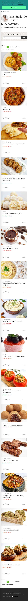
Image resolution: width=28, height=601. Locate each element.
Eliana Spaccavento (7, 76)
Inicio (2, 11)
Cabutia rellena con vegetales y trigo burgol (13, 496)
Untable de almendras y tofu (12, 321)
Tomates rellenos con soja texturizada (12, 392)
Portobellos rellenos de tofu (12, 565)
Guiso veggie (7, 109)
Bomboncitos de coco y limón (13, 213)
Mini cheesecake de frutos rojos (14, 356)
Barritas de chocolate (10, 460)
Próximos (17, 46)
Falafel (5, 74)
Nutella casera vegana (10, 248)
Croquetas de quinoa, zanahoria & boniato (14, 179)
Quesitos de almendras (11, 530)
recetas (7, 11)
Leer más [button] (20, 4)
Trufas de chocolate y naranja (13, 426)
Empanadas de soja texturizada (14, 144)
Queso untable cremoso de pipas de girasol (14, 284)
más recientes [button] (10, 49)
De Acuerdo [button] (14, 7)
